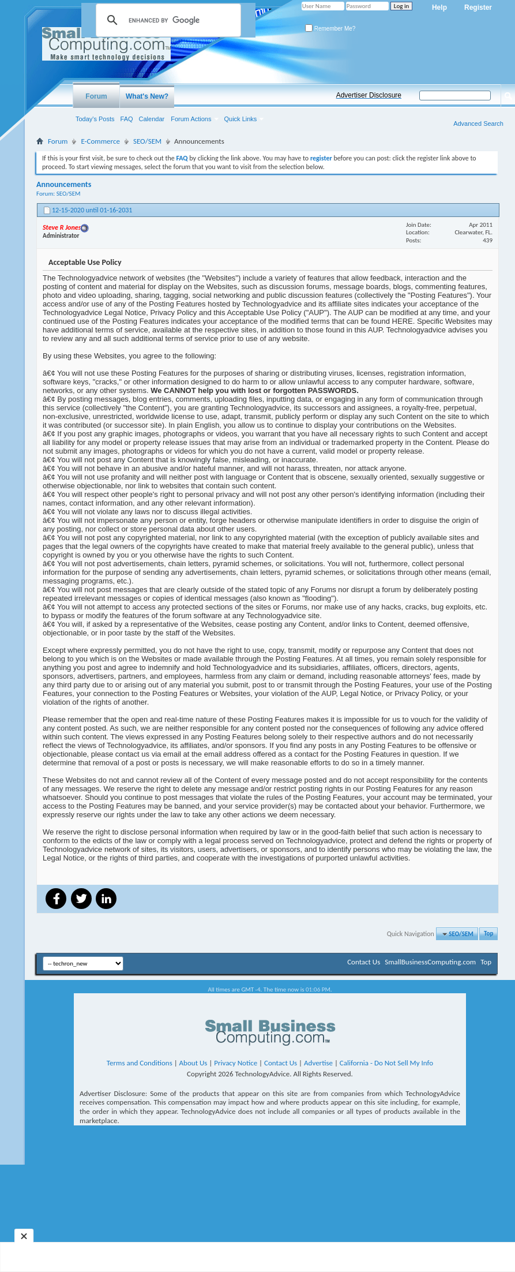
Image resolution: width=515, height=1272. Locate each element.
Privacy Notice (235, 1062)
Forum (96, 96)
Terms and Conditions (139, 1062)
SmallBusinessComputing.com (430, 961)
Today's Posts (95, 118)
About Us (193, 1062)
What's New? (147, 96)
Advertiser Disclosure (368, 95)
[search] (167, 20)
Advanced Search (478, 123)
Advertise (318, 1062)
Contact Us (363, 961)
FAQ (127, 118)
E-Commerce (100, 141)
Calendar (152, 118)
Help (439, 7)
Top (488, 934)
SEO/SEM (147, 141)
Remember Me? (330, 28)
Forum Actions (191, 118)
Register (478, 7)
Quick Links (240, 118)
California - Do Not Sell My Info (386, 1062)
